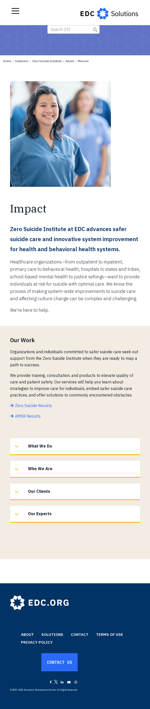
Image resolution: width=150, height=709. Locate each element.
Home (7, 61)
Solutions (21, 61)
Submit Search (95, 29)
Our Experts (32, 516)
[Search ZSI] (73, 29)
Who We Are (32, 471)
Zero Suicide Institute (47, 61)
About (70, 61)
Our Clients (31, 494)
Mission (83, 61)
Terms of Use (109, 634)
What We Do (32, 449)
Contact (79, 634)
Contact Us (59, 662)
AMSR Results (28, 416)
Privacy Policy (37, 642)
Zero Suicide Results (33, 405)
